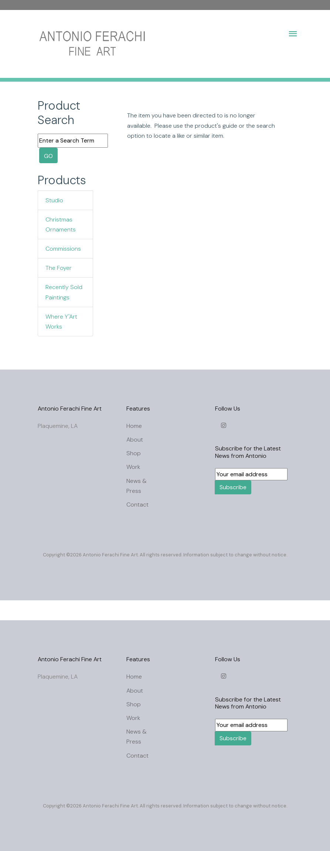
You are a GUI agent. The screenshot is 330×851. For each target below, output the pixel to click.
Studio (54, 200)
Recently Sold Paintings (63, 292)
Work (133, 467)
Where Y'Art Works (61, 321)
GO (48, 156)
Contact (137, 504)
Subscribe (233, 487)
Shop (133, 453)
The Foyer (58, 268)
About (134, 439)
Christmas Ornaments (60, 224)
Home (134, 426)
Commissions (63, 249)
